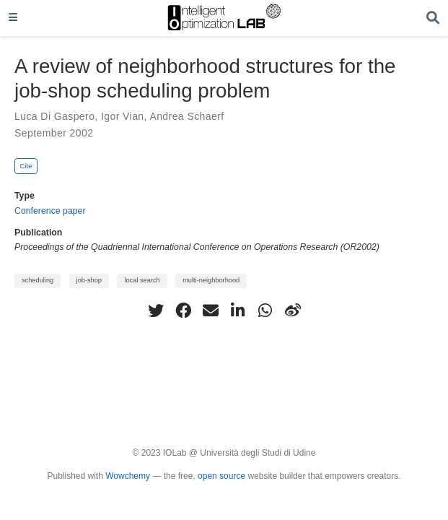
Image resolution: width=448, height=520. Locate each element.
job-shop (89, 280)
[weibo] (293, 310)
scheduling (37, 280)
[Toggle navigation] (13, 18)
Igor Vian (122, 116)
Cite (25, 166)
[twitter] (156, 310)
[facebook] (183, 310)
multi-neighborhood (211, 280)
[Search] (432, 18)
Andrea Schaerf (186, 116)
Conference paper (50, 211)
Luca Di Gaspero (54, 116)
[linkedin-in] (238, 310)
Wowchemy (127, 476)
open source (221, 476)
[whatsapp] (265, 310)
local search (141, 280)
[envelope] (210, 310)
